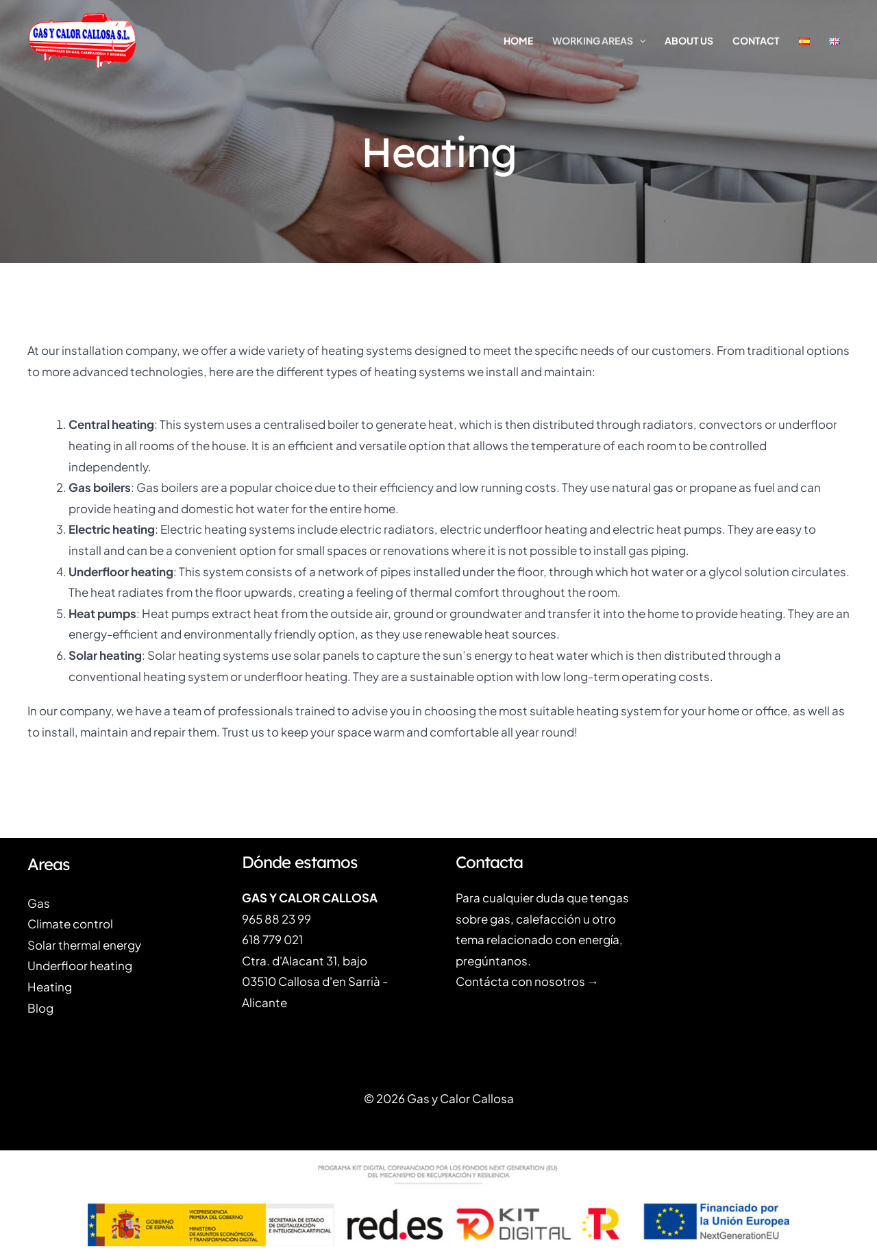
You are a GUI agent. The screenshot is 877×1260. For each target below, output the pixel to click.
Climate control (70, 923)
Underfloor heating (79, 965)
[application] (639, 40)
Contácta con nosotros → (527, 981)
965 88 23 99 (276, 918)
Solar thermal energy (84, 944)
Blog (40, 1007)
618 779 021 (272, 939)
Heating (49, 986)
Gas (38, 903)
